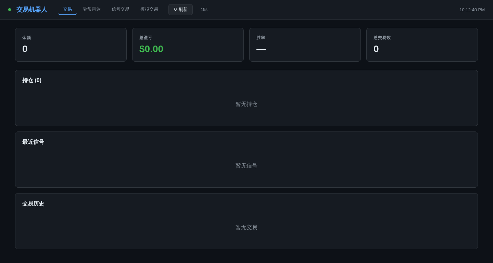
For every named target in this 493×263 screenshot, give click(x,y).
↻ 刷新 (181, 9)
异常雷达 (92, 9)
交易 (67, 9)
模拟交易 (149, 9)
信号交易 (120, 9)
